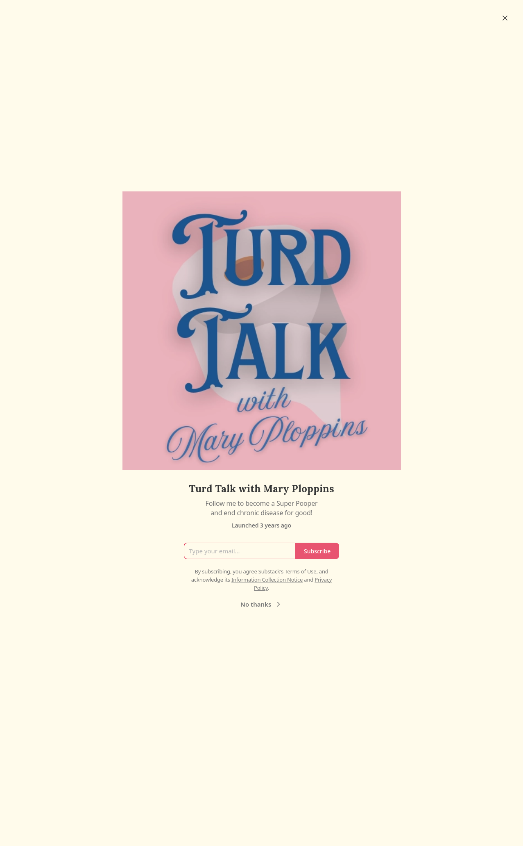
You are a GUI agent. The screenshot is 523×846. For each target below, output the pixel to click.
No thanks (261, 604)
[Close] (505, 18)
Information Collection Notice (267, 579)
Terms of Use (300, 571)
